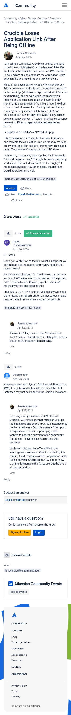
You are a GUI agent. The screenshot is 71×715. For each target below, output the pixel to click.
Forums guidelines (21, 642)
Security (15, 696)
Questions (55, 18)
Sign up (20, 499)
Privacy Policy (19, 685)
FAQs (14, 636)
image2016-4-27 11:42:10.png (22, 307)
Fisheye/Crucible (37, 18)
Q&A (22, 18)
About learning (19, 654)
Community (25, 5)
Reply (7, 352)
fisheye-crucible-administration (22, 570)
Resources (17, 660)
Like (12, 346)
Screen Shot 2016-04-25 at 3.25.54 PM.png (30, 178)
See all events (19, 591)
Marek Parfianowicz (29, 194)
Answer (10, 188)
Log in (9, 499)
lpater (16, 241)
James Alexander (26, 53)
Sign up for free (20, 532)
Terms (14, 691)
